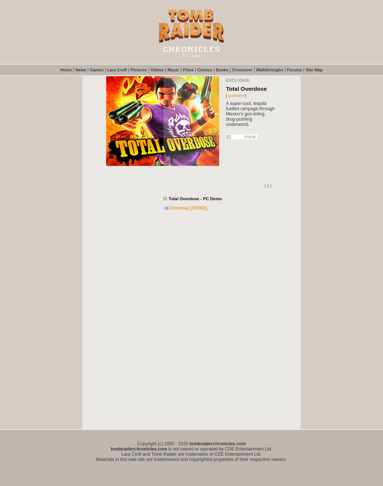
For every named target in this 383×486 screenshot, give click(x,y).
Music (173, 70)
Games (97, 70)
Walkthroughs (270, 70)
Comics (204, 70)
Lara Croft (117, 70)
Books (222, 70)
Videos (157, 70)
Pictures (139, 70)
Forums (294, 70)
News (81, 70)
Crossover (242, 70)
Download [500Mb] (188, 208)
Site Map (314, 70)
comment (236, 96)
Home (66, 70)
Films (188, 70)
